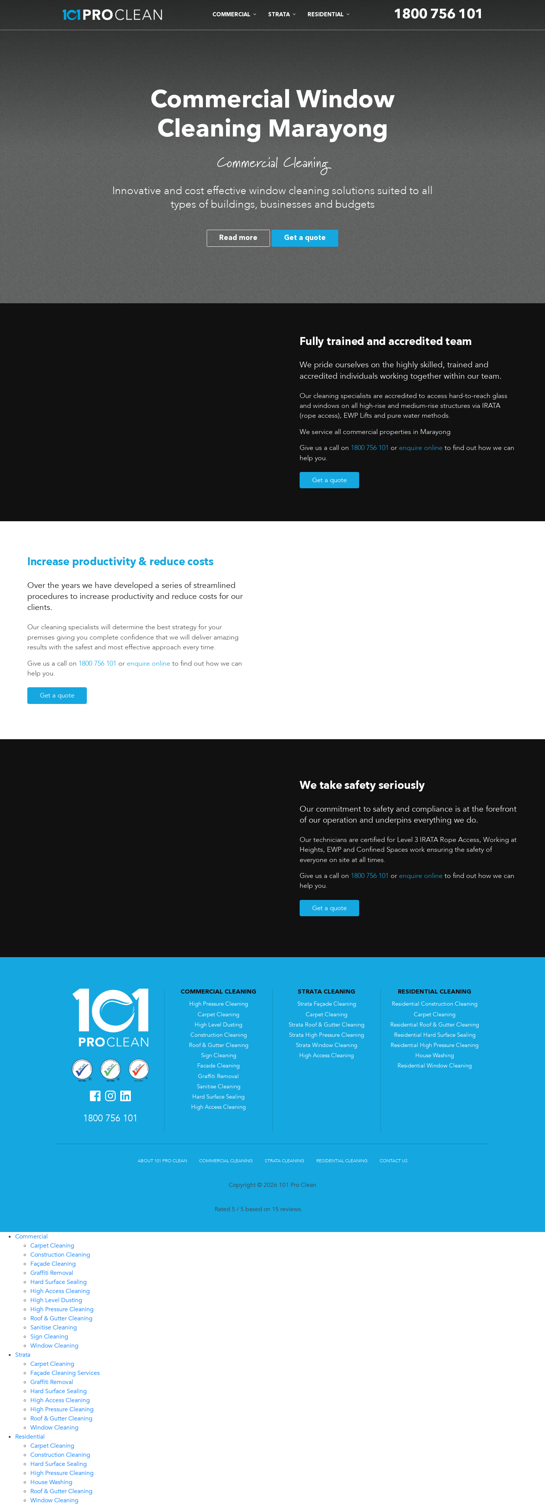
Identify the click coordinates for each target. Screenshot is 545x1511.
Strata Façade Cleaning (326, 1004)
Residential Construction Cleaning (434, 1004)
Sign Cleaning (218, 1056)
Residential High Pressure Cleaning (435, 1045)
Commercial (31, 1236)
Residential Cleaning (342, 1161)
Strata (22, 1355)
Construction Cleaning (218, 1035)
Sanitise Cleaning (218, 1087)
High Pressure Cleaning (218, 1004)
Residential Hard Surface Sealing (435, 1035)
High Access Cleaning (218, 1107)
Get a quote (305, 238)
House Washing (434, 1056)
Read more (238, 238)
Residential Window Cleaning (434, 1066)
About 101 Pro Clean (162, 1161)
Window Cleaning (54, 1346)
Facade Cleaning (218, 1066)
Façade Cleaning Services (65, 1373)
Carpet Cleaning (218, 1015)
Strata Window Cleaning (326, 1045)
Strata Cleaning (284, 1161)
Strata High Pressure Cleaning (326, 1035)
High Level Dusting (218, 1025)
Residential (30, 1437)
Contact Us (394, 1161)
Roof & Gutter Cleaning (218, 1045)
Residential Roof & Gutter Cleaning (434, 1025)
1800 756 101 (370, 447)
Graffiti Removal (218, 1076)
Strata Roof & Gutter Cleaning (326, 1025)
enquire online (421, 447)
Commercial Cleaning (226, 1161)
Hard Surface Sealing (218, 1097)
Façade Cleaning (53, 1264)
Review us (317, 1209)
